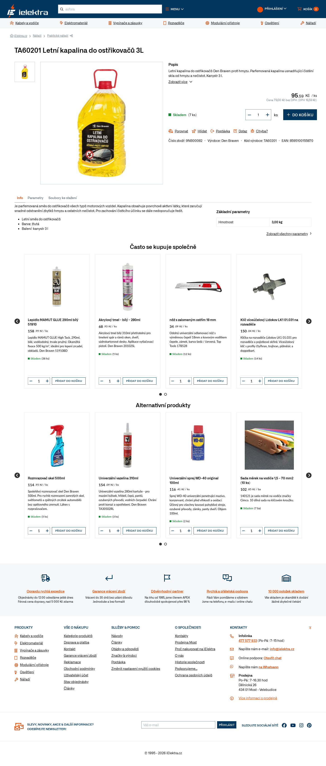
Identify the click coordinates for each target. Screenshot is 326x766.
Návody (117, 637)
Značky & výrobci (124, 657)
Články (69, 690)
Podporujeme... (186, 670)
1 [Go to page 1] (160, 396)
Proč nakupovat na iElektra (195, 650)
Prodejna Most (186, 644)
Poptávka (118, 664)
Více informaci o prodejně (258, 700)
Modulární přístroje (34, 666)
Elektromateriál (31, 645)
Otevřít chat (272, 659)
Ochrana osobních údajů (193, 677)
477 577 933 (248, 642)
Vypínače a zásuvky (34, 652)
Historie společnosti (190, 664)
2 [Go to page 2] (165, 396)
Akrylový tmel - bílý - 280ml (119, 321)
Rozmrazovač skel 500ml (46, 480)
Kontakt (69, 650)
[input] (39, 383)
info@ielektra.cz (282, 650)
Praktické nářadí (57, 37)
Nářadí (37, 37)
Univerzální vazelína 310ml (118, 480)
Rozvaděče (28, 659)
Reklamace (72, 664)
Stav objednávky (76, 683)
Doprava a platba (76, 644)
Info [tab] (20, 199)
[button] (183, 10)
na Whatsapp (268, 669)
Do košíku (300, 116)
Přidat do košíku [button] (68, 382)
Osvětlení (27, 674)
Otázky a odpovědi (125, 650)
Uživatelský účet (76, 677)
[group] (56, 323)
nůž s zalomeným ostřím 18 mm (193, 321)
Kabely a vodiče (31, 637)
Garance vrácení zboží (80, 657)
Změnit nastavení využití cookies (135, 670)
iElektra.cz (20, 37)
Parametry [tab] (35, 199)
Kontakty (181, 637)
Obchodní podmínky (79, 670)
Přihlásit (227, 726)
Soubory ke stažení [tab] (62, 199)
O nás (179, 657)
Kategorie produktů (78, 637)
